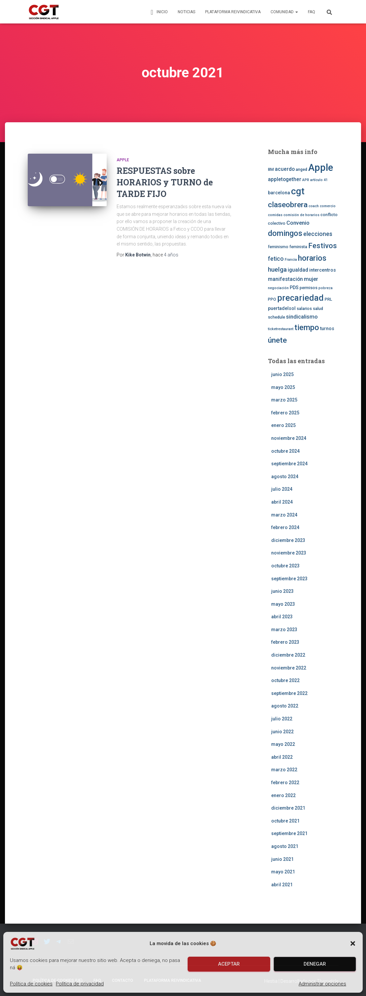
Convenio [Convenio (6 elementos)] (298, 222)
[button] (352, 943)
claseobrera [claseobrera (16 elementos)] (288, 204)
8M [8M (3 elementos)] (271, 169)
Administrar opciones (322, 984)
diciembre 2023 (288, 540)
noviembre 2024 (288, 438)
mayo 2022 (283, 744)
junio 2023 (282, 591)
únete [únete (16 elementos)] (277, 340)
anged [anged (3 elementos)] (301, 169)
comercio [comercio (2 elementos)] (328, 206)
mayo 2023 (283, 604)
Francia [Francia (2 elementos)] (291, 259)
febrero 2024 (285, 527)
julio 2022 (281, 718)
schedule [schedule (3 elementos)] (276, 317)
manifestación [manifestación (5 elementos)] (285, 279)
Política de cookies (31, 984)
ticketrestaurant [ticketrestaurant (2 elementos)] (280, 329)
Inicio (158, 12)
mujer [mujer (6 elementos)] (311, 279)
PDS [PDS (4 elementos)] (294, 287)
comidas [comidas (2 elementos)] (275, 215)
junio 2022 (282, 731)
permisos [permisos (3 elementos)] (308, 287)
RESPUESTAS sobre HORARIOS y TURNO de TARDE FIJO (165, 182)
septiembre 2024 (289, 463)
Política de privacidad (80, 984)
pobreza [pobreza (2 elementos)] (325, 288)
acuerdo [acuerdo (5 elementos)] (285, 169)
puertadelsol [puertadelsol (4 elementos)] (282, 308)
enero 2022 (283, 795)
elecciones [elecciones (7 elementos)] (317, 234)
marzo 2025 (284, 399)
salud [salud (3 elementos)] (318, 308)
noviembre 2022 (288, 667)
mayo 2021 (283, 871)
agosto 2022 (284, 706)
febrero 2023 (285, 642)
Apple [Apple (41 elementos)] (320, 167)
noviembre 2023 (288, 552)
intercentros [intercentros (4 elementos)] (322, 270)
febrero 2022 (285, 782)
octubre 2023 (285, 565)
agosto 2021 (284, 846)
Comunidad (284, 12)
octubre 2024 (285, 451)
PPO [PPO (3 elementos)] (272, 299)
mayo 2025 (283, 387)
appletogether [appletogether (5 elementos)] (284, 179)
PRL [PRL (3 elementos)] (328, 299)
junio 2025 (282, 374)
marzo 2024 (284, 514)
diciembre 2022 (288, 655)
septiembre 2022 (289, 693)
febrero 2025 (285, 412)
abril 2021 (282, 884)
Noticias (186, 12)
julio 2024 (281, 489)
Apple (123, 160)
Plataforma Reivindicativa (233, 12)
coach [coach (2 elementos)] (314, 206)
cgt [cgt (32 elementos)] (298, 191)
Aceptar (229, 964)
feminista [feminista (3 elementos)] (298, 246)
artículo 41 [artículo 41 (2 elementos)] (319, 180)
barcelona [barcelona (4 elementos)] (279, 192)
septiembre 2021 (289, 833)
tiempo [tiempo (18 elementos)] (306, 327)
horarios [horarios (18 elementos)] (312, 258)
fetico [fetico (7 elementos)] (276, 258)
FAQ (311, 12)
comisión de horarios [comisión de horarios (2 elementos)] (301, 215)
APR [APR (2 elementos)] (305, 180)
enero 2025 (283, 425)
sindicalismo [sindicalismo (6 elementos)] (302, 316)
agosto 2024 (284, 476)
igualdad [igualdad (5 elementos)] (298, 270)
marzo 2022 (284, 769)
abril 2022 (282, 757)
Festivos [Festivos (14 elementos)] (322, 245)
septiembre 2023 (289, 578)
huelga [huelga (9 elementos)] (277, 269)
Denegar (315, 964)
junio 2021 (282, 859)
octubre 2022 (285, 680)
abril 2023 (282, 616)
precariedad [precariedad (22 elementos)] (300, 298)
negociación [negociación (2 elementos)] (278, 288)
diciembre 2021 (288, 808)
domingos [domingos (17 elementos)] (285, 233)
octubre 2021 (285, 821)
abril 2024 (282, 502)
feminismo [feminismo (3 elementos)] (278, 246)
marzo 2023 (284, 629)
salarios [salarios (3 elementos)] (304, 308)
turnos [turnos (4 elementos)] (327, 328)
